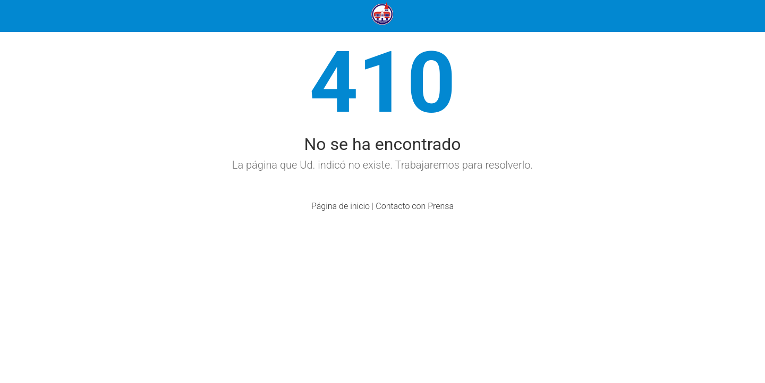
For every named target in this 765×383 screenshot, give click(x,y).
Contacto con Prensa (415, 206)
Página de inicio (340, 206)
